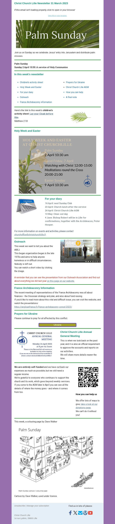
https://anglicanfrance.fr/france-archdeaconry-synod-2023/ (43, 307)
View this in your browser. (57, 16)
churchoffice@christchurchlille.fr (30, 234)
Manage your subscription (38, 506)
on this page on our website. (61, 281)
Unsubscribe (19, 506)
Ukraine (57, 325)
